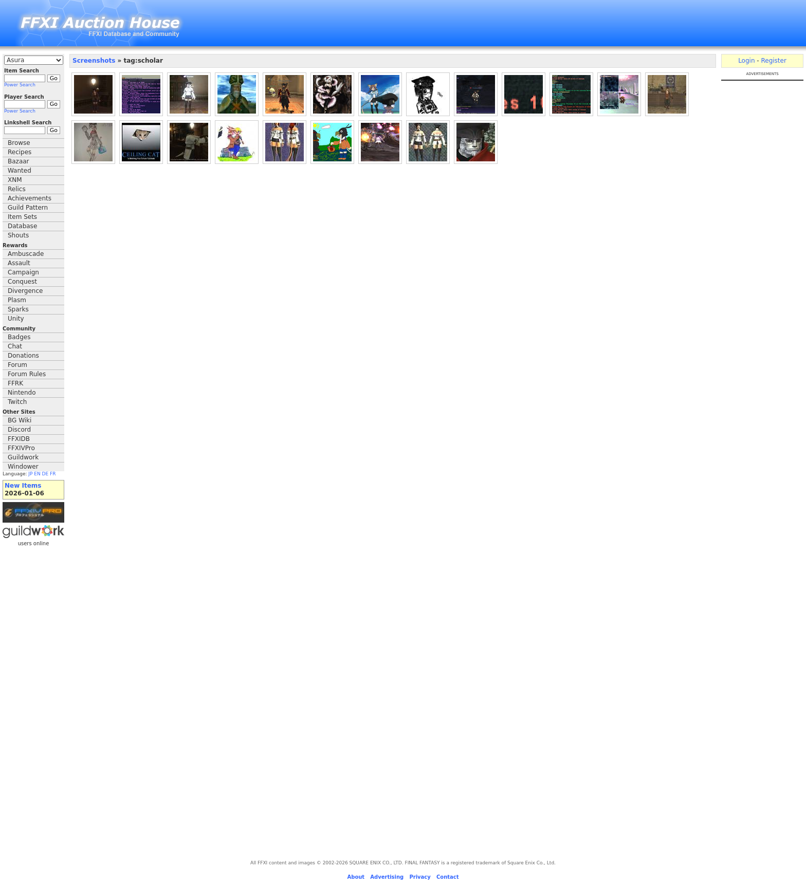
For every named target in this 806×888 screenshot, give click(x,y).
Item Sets (22, 216)
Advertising (387, 877)
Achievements (29, 198)
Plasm (17, 300)
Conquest (22, 281)
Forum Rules (27, 374)
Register (773, 60)
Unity (16, 318)
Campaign (23, 272)
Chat (15, 346)
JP (30, 473)
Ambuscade (26, 253)
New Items (23, 485)
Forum (17, 364)
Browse (19, 142)
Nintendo (22, 392)
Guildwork (23, 457)
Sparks (18, 309)
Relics (17, 189)
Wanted (19, 170)
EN (37, 473)
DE (45, 473)
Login (746, 60)
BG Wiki (19, 420)
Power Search (19, 84)
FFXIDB (19, 438)
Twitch (17, 401)
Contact (447, 877)
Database (22, 226)
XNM (15, 179)
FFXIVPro (21, 448)
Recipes (19, 152)
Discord (19, 429)
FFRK (15, 383)
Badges (19, 337)
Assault (19, 263)
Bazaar (18, 161)
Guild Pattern (28, 207)
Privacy (419, 877)
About (355, 877)
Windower (23, 466)
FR (53, 473)
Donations (23, 355)
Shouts (18, 235)
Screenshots (93, 60)
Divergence (25, 290)
